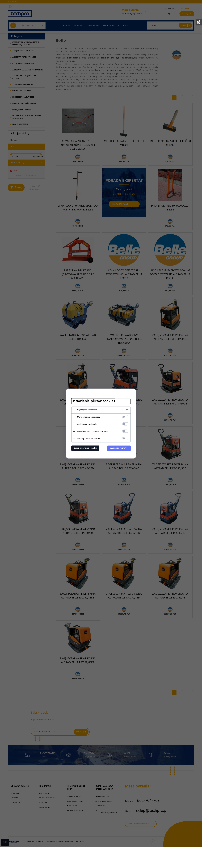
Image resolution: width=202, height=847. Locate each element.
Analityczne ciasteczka (87, 424)
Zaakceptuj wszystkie (119, 448)
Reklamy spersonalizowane (88, 438)
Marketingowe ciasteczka (88, 417)
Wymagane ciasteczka (87, 410)
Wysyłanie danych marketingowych (92, 431)
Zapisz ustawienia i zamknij (85, 448)
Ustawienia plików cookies (93, 401)
